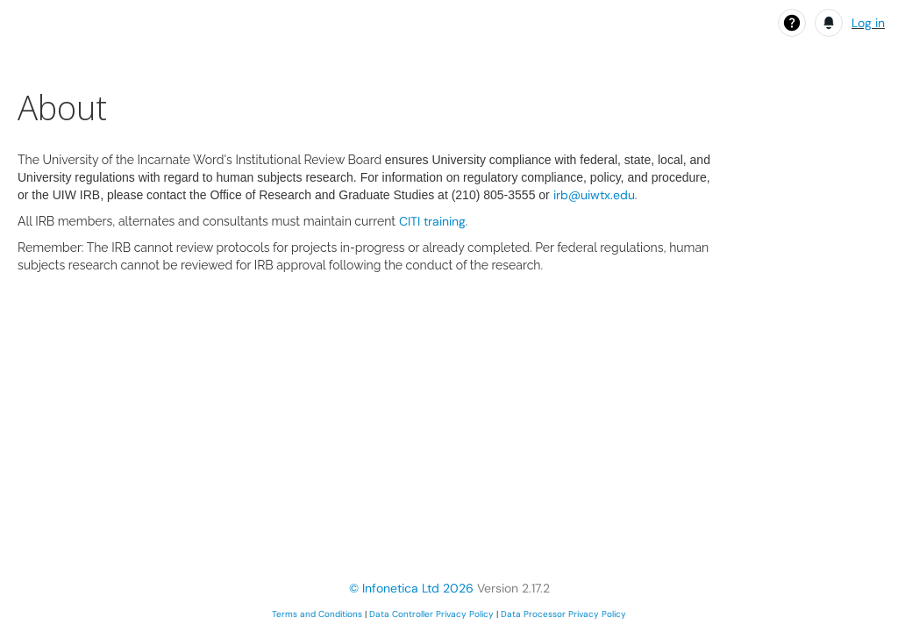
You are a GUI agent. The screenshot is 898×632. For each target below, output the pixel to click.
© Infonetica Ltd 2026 (411, 588)
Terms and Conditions (317, 614)
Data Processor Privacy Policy (563, 614)
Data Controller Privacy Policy (431, 614)
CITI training (432, 221)
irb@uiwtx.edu (594, 195)
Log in (868, 23)
